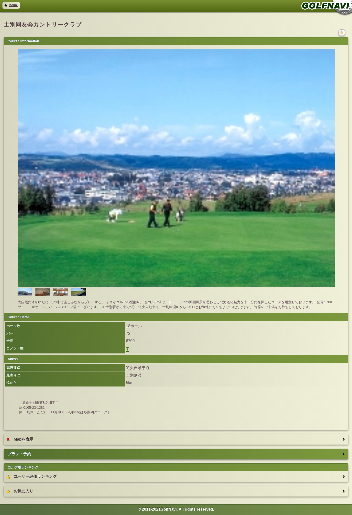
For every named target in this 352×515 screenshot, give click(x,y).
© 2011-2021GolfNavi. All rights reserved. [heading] (176, 509)
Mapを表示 (19, 439)
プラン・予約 (19, 454)
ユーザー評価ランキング (31, 476)
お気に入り (19, 491)
